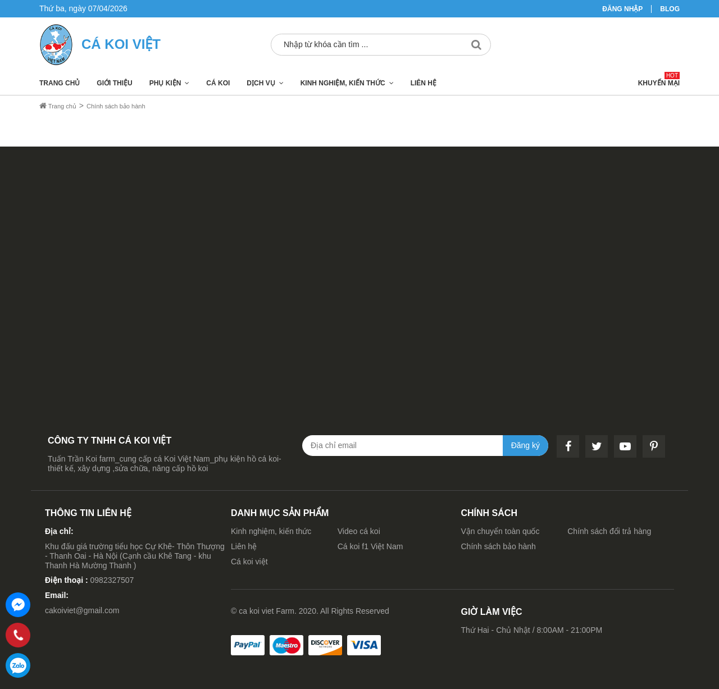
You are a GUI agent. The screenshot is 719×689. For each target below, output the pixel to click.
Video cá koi (359, 531)
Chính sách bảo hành (498, 546)
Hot (672, 75)
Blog (670, 9)
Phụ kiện (165, 83)
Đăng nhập (622, 9)
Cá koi (218, 83)
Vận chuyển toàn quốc (500, 531)
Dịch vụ (261, 83)
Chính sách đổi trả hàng (609, 531)
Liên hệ (423, 83)
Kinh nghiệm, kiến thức (343, 83)
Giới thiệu (114, 83)
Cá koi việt (249, 561)
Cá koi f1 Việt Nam (370, 546)
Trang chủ (59, 83)
